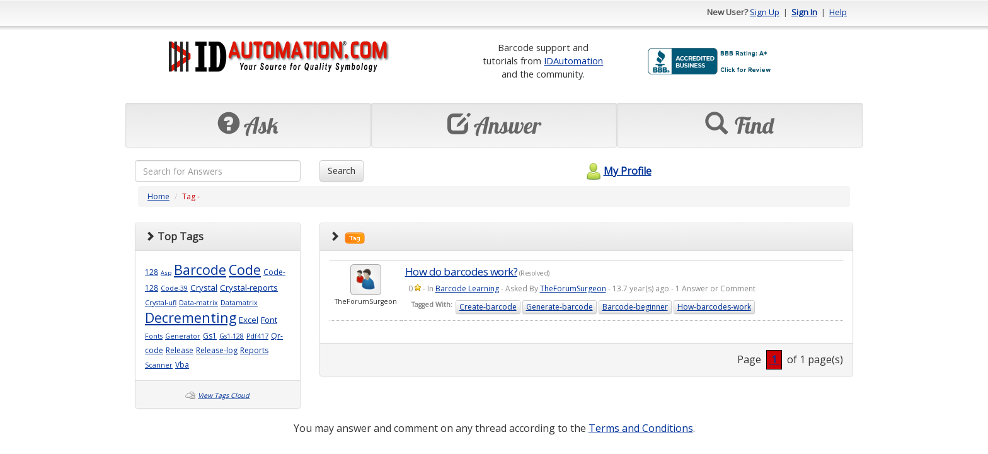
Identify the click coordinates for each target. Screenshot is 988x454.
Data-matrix (198, 302)
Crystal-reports (249, 287)
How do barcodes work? (461, 271)
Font (269, 319)
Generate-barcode (559, 306)
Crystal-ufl (160, 302)
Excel (248, 319)
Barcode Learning (467, 288)
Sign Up (764, 12)
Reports (254, 350)
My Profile (617, 171)
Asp (166, 273)
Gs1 (210, 335)
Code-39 (174, 288)
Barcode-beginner (635, 306)
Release (179, 350)
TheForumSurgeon (573, 288)
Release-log (217, 350)
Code (245, 269)
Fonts (154, 336)
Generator (182, 336)
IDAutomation (573, 60)
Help (838, 12)
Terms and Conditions (641, 428)
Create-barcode (488, 306)
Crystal (203, 287)
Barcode (200, 269)
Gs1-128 (231, 336)
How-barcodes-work (714, 306)
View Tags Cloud (224, 395)
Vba (182, 364)
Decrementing (190, 317)
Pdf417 (257, 336)
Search (341, 171)
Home (158, 196)
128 (151, 272)
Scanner (159, 365)
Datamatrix (239, 302)
